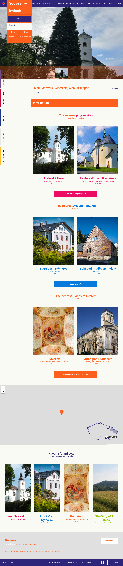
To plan (19, 18)
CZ (93, 3)
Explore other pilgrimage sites (75, 194)
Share (26, 32)
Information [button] (86, 3)
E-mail (13, 32)
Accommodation (35, 3)
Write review (109, 541)
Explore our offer (75, 284)
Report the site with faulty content (19, 37)
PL (100, 3)
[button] (62, 412)
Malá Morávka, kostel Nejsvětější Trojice (61, 88)
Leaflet (110, 444)
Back (115, 88)
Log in (119, 3)
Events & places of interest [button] (53, 3)
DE (104, 3)
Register (111, 3)
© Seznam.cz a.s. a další (117, 444)
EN (97, 3)
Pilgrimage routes (72, 3)
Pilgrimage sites (22, 3)
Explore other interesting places (75, 374)
